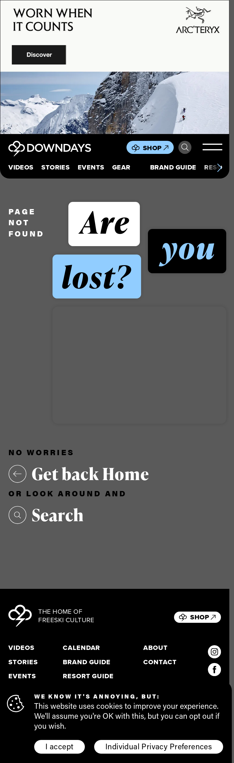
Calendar (81, 647)
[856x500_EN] (114, 67)
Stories (55, 167)
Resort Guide (88, 676)
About (155, 647)
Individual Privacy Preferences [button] (158, 746)
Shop (155, 148)
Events (91, 167)
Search (185, 147)
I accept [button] (59, 746)
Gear (121, 167)
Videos (21, 167)
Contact (160, 662)
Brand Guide (173, 167)
